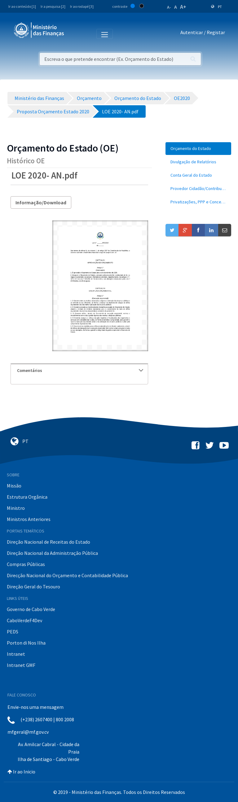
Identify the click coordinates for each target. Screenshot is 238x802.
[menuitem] (198, 148)
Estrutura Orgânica (27, 497)
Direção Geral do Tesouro (33, 586)
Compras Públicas (26, 564)
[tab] (79, 370)
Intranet (16, 654)
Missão (14, 486)
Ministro (16, 508)
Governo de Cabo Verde (31, 609)
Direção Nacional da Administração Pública (52, 553)
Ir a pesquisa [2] (53, 6)
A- (169, 7)
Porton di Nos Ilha (26, 643)
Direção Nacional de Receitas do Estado (48, 542)
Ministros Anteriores (29, 519)
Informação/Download (40, 202)
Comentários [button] (80, 370)
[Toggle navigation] (74, 33)
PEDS (12, 631)
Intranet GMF (21, 665)
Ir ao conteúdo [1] (22, 6)
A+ (183, 6)
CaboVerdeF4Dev (24, 620)
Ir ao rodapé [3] (82, 6)
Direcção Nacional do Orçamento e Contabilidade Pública (67, 575)
